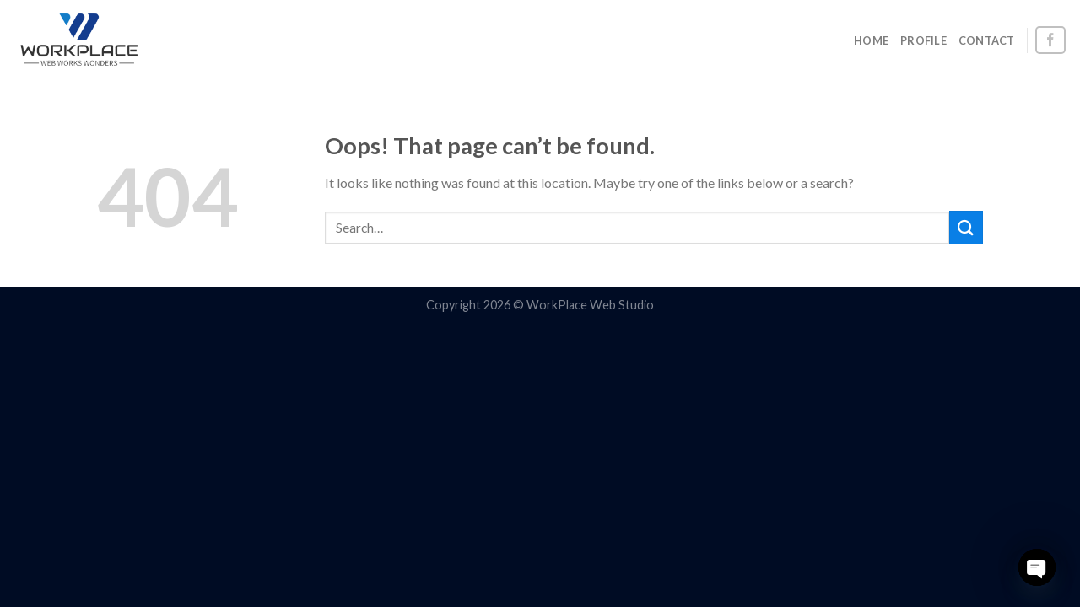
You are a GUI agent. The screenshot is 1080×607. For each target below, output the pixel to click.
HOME (871, 40)
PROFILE (923, 40)
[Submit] (966, 227)
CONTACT (986, 40)
